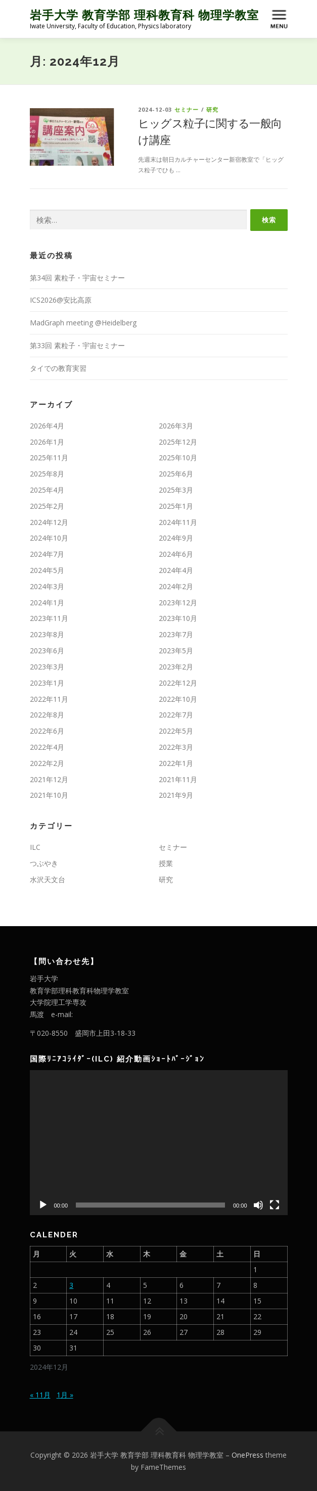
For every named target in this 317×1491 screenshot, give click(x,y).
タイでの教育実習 (58, 368)
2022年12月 (178, 683)
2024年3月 (47, 586)
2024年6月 (176, 554)
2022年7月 (176, 714)
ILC (35, 847)
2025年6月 (176, 473)
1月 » (65, 1395)
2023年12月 (178, 602)
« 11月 (40, 1395)
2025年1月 (176, 506)
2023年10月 (178, 618)
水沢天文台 (47, 879)
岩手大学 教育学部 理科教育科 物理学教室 (144, 15)
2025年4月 (47, 490)
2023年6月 (47, 650)
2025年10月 (178, 457)
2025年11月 (49, 457)
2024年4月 (176, 570)
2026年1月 (47, 442)
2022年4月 (47, 747)
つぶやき (44, 863)
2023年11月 (49, 618)
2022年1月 (176, 763)
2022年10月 (178, 699)
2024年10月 (49, 538)
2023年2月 (176, 666)
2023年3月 (47, 666)
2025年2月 (47, 506)
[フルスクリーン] (274, 1205)
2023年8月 (47, 634)
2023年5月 (176, 650)
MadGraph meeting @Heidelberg (83, 322)
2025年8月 (47, 473)
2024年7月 (47, 554)
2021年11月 (178, 779)
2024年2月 (176, 586)
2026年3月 (176, 425)
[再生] (43, 1205)
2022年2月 (47, 763)
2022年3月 (176, 747)
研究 (212, 109)
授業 (166, 863)
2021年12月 (49, 779)
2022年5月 (176, 731)
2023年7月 (176, 634)
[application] (159, 1142)
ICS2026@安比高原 (61, 300)
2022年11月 (49, 699)
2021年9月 (176, 795)
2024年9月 (176, 538)
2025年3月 (176, 490)
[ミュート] (258, 1205)
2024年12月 (49, 522)
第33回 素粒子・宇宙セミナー (77, 345)
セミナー (186, 109)
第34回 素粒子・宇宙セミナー (77, 277)
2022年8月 (47, 714)
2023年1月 (47, 683)
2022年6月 (47, 731)
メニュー (279, 11)
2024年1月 (47, 602)
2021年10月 (49, 795)
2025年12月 (178, 442)
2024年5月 (47, 570)
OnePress (247, 1455)
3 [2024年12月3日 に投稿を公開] (71, 1285)
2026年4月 (47, 425)
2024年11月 (178, 522)
